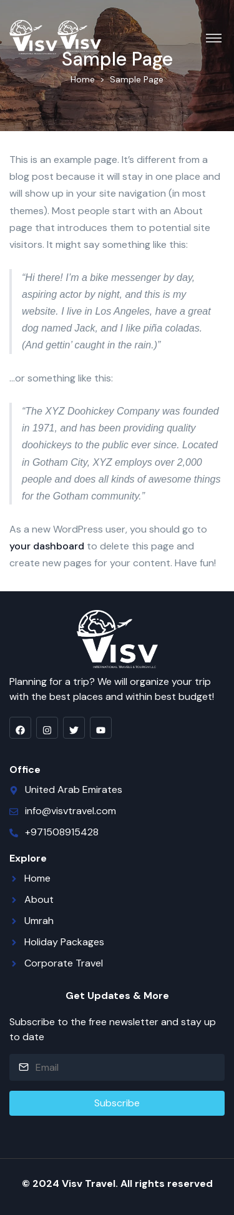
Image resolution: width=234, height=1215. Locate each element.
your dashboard (46, 546)
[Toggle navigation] (214, 37)
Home (83, 79)
